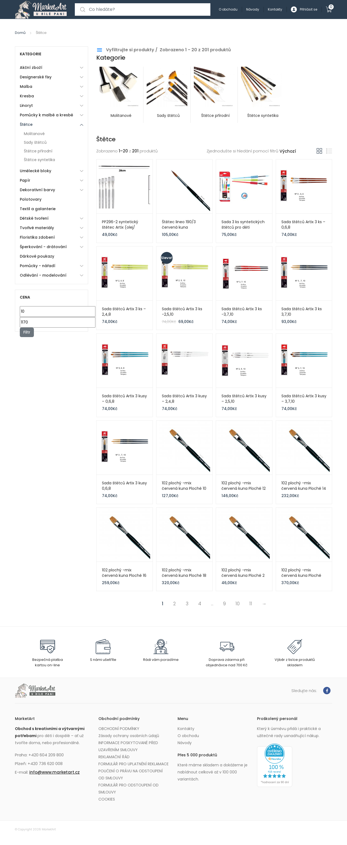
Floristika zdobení (37, 237)
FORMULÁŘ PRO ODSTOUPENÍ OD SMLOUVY (128, 788)
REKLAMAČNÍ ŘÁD (114, 757)
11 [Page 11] (250, 603)
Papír (25, 180)
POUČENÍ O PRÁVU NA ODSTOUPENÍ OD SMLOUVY (130, 774)
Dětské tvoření (34, 218)
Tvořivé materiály (37, 228)
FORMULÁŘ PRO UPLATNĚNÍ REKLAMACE (133, 764)
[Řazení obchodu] (298, 151)
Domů (20, 32)
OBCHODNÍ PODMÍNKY (118, 728)
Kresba (27, 96)
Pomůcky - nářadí (37, 265)
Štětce (26, 124)
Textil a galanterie (38, 209)
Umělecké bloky (35, 171)
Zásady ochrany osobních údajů (128, 735)
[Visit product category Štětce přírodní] (214, 95)
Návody (252, 9)
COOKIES (106, 799)
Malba (26, 86)
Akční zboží (31, 67)
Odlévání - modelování (43, 275)
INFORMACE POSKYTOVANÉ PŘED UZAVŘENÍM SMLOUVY (128, 746)
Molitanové (34, 133)
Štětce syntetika (39, 159)
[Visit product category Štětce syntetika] (261, 95)
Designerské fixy (36, 77)
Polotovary (30, 199)
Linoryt (26, 105)
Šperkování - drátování (43, 246)
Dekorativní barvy (37, 190)
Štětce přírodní (38, 151)
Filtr (26, 332)
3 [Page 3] (187, 603)
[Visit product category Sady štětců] (166, 95)
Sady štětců (35, 142)
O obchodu (228, 9)
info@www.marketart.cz (54, 772)
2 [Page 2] (174, 603)
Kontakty (275, 9)
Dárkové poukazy (37, 256)
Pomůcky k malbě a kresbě (46, 115)
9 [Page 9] (224, 603)
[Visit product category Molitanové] (119, 95)
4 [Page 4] (199, 603)
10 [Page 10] (238, 603)
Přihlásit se (304, 9)
